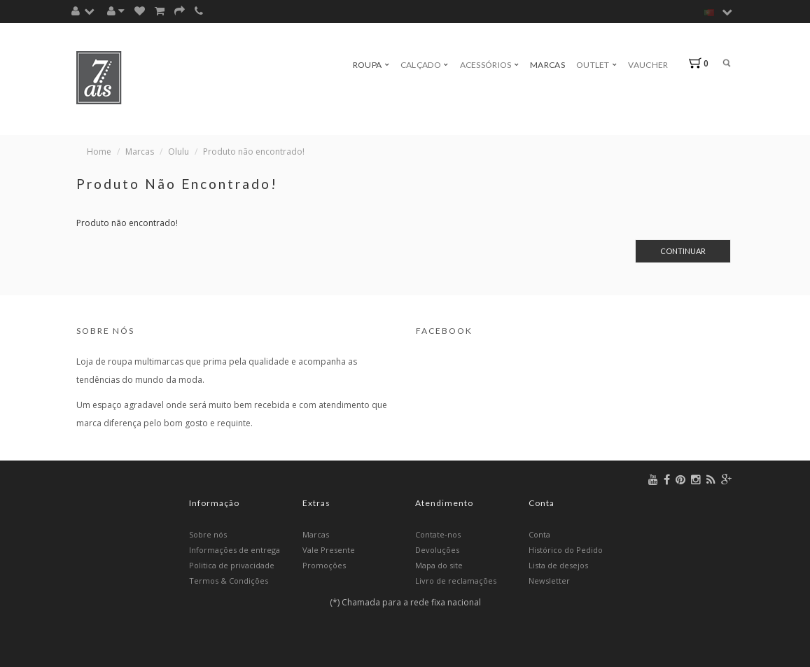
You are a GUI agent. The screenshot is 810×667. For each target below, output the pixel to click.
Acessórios (489, 64)
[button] (86, 10)
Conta (539, 534)
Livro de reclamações (455, 580)
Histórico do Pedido (566, 550)
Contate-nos (438, 534)
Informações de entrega (234, 550)
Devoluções (437, 550)
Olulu (178, 151)
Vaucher (648, 64)
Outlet (596, 64)
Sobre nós (208, 534)
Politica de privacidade (231, 565)
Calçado (424, 64)
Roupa (371, 64)
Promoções (324, 565)
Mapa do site (439, 565)
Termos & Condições (228, 580)
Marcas (547, 64)
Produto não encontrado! (254, 151)
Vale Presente (328, 550)
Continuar (683, 250)
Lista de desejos (558, 565)
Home (99, 151)
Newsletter (549, 580)
